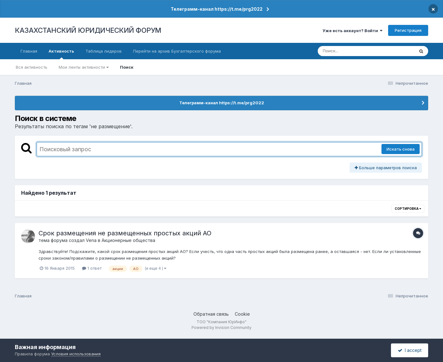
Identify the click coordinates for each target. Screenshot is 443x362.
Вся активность (31, 67)
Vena (91, 240)
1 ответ (92, 268)
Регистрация (408, 30)
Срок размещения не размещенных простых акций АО (124, 233)
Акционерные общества (128, 240)
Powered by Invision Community (221, 327)
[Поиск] (354, 51)
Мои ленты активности (84, 67)
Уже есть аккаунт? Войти (352, 30)
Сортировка (408, 208)
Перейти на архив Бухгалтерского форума (177, 51)
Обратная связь (211, 314)
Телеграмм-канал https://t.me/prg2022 (217, 9)
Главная (29, 51)
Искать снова (401, 149)
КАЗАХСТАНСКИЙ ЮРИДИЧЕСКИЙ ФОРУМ (88, 30)
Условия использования (76, 353)
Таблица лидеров (104, 51)
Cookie (242, 314)
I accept (410, 350)
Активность (61, 54)
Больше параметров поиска (386, 167)
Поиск (126, 67)
